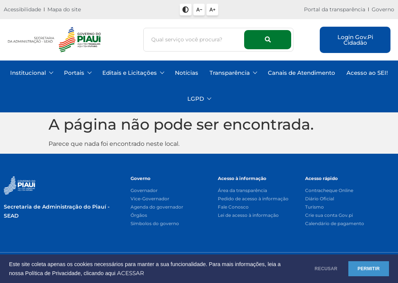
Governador (144, 190)
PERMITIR (365, 268)
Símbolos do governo (155, 223)
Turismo (314, 207)
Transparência (233, 72)
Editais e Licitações (133, 72)
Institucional (31, 72)
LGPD (199, 98)
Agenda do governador (157, 207)
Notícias (186, 72)
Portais (77, 72)
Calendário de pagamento (334, 223)
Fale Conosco (233, 207)
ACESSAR (145, 273)
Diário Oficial (319, 199)
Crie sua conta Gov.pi (329, 215)
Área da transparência (242, 190)
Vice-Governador (150, 199)
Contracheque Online (329, 190)
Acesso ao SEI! (367, 72)
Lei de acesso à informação (248, 215)
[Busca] (195, 39)
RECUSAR (314, 268)
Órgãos (139, 215)
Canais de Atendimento (301, 72)
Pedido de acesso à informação (253, 199)
